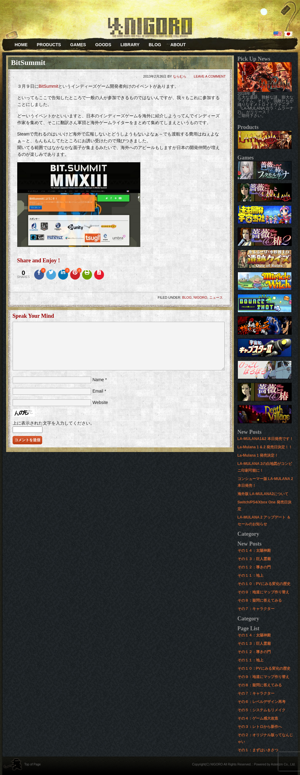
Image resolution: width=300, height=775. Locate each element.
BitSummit (48, 86)
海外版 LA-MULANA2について (263, 494)
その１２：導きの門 (254, 567)
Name (98, 379)
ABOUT (178, 44)
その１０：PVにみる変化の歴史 (264, 584)
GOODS (103, 44)
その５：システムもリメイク (262, 710)
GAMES (76, 46)
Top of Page (32, 764)
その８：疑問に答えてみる (260, 600)
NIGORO (200, 297)
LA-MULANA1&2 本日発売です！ (265, 439)
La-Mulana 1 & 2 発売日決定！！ (265, 447)
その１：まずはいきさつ (258, 750)
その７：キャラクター (256, 609)
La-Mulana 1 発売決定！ (258, 455)
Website (100, 402)
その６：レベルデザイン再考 (262, 702)
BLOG (155, 44)
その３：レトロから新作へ (260, 727)
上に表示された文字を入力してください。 (53, 423)
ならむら (179, 76)
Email (98, 391)
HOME (21, 44)
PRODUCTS (49, 44)
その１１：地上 (250, 575)
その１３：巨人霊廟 (254, 559)
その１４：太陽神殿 (254, 550)
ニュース (216, 297)
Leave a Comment (210, 76)
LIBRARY (130, 44)
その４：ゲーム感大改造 (258, 718)
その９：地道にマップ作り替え (263, 592)
